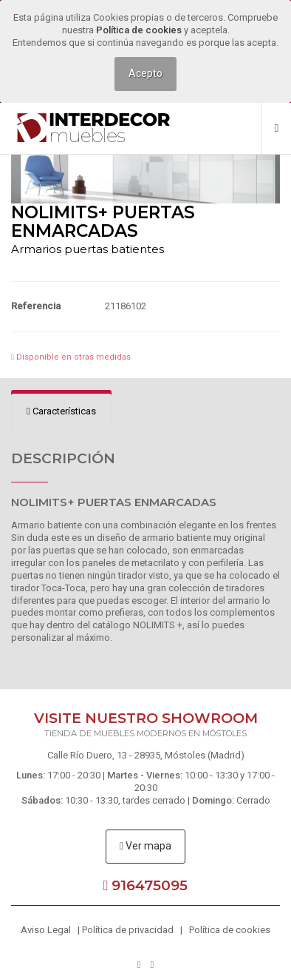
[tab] (61, 412)
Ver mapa (145, 846)
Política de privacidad (128, 929)
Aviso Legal (46, 929)
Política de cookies (140, 30)
